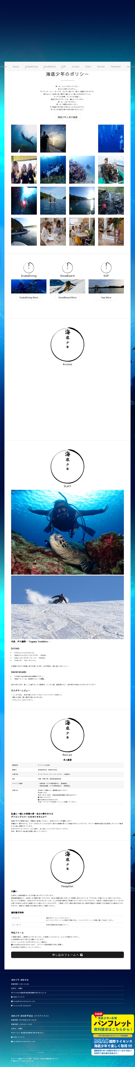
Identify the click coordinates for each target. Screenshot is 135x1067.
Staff (88, 66)
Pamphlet (116, 66)
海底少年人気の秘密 (68, 117)
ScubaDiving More (28, 297)
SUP (63, 66)
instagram (25, 1005)
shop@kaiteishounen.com (48, 800)
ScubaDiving (31, 66)
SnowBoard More (67, 297)
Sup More (106, 297)
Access (75, 66)
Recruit (101, 66)
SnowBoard (49, 66)
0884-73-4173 (44, 797)
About (16, 66)
